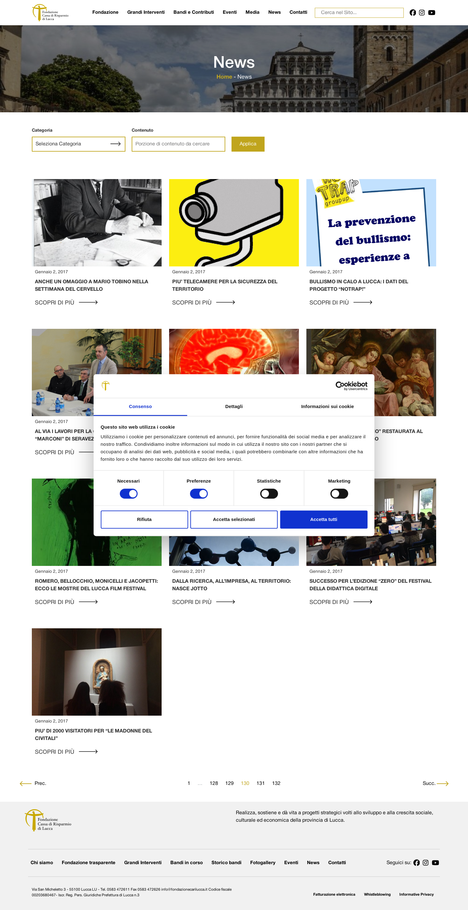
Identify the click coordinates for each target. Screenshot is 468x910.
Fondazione (105, 12)
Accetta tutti (323, 519)
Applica (248, 144)
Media (253, 12)
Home (224, 77)
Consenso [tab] (140, 406)
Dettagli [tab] (234, 406)
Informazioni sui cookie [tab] (327, 406)
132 (276, 783)
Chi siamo (42, 863)
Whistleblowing (377, 894)
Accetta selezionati (234, 519)
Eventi (230, 12)
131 (260, 783)
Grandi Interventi (146, 12)
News (274, 12)
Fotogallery (262, 863)
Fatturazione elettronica (334, 894)
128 (214, 783)
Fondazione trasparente (88, 863)
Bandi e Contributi (193, 12)
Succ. (436, 783)
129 (229, 783)
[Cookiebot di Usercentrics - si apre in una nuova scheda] (340, 386)
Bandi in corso (186, 863)
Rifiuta (144, 519)
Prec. (32, 783)
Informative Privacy (416, 894)
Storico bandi (226, 863)
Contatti (298, 12)
